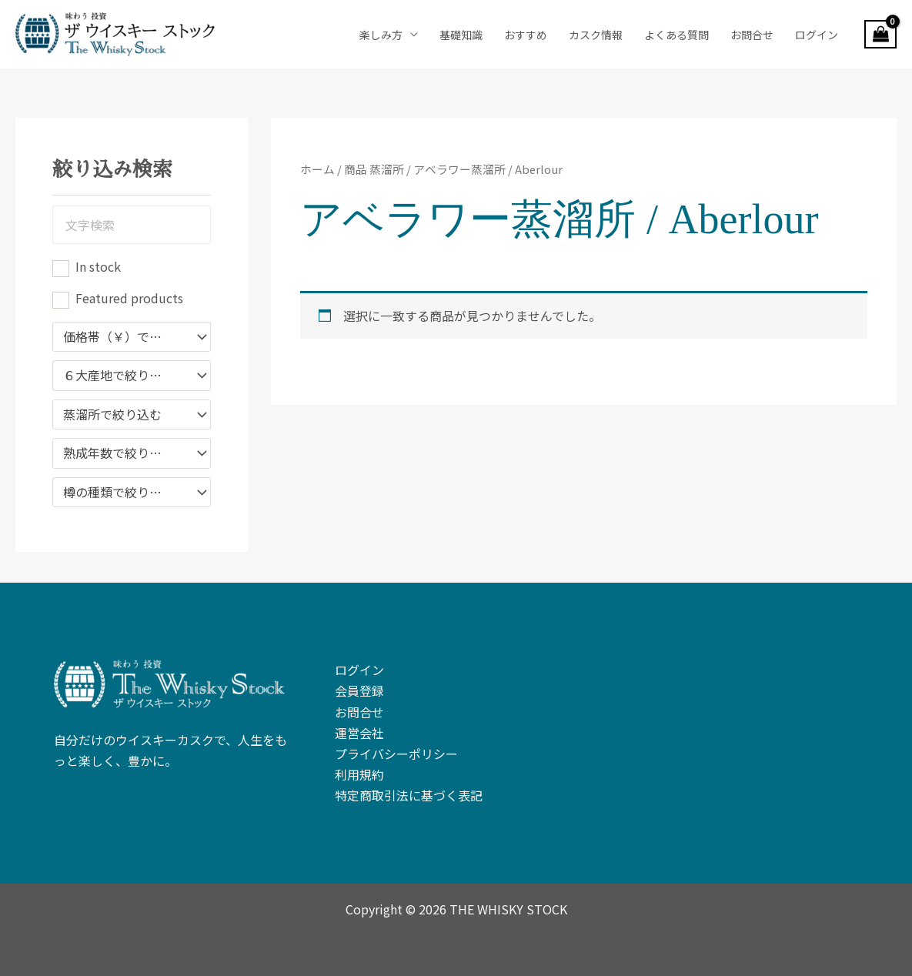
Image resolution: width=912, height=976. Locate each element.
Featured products (129, 298)
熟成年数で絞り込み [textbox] (118, 453)
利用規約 (359, 774)
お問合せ (751, 34)
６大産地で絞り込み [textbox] (118, 375)
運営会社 (359, 733)
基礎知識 (461, 34)
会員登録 (359, 690)
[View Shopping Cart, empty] (880, 34)
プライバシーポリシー (396, 753)
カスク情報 (596, 34)
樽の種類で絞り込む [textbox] (118, 492)
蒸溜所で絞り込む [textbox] (112, 414)
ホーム (317, 169)
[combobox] (131, 337)
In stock (98, 266)
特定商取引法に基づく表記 (409, 795)
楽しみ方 (381, 34)
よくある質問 (676, 34)
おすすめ (525, 34)
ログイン (816, 34)
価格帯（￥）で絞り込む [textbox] (124, 337)
